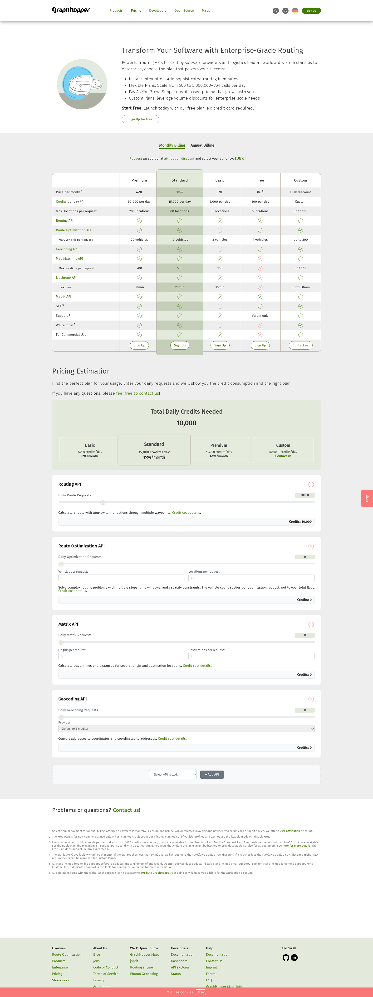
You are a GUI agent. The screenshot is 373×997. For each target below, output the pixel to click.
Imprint (211, 967)
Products (116, 11)
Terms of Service (105, 974)
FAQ (209, 980)
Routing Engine (141, 967)
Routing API (64, 221)
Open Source (184, 11)
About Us (100, 948)
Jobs (96, 961)
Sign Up (311, 10)
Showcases (60, 980)
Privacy (98, 980)
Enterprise (60, 967)
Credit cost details (186, 513)
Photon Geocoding (144, 974)
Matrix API (63, 297)
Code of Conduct (105, 967)
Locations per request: (204, 571)
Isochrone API (66, 278)
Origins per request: (72, 650)
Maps (206, 11)
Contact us (301, 345)
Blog (96, 955)
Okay (200, 992)
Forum (211, 974)
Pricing (136, 11)
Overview (59, 948)
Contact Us (214, 961)
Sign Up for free (140, 119)
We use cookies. (180, 992)
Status (176, 974)
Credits (61, 202)
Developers (157, 11)
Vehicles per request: (73, 571)
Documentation (182, 955)
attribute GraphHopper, (156, 872)
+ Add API (212, 774)
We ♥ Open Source (144, 948)
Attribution (101, 987)
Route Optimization (67, 955)
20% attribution (290, 831)
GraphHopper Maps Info (224, 987)
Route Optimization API (73, 230)
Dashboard (179, 961)
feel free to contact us (137, 393)
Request (135, 159)
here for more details (296, 845)
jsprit (134, 961)
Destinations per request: (206, 650)
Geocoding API (67, 249)
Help (209, 948)
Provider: (64, 722)
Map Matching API (69, 259)
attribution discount (179, 159)
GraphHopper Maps (144, 955)
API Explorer (180, 967)
